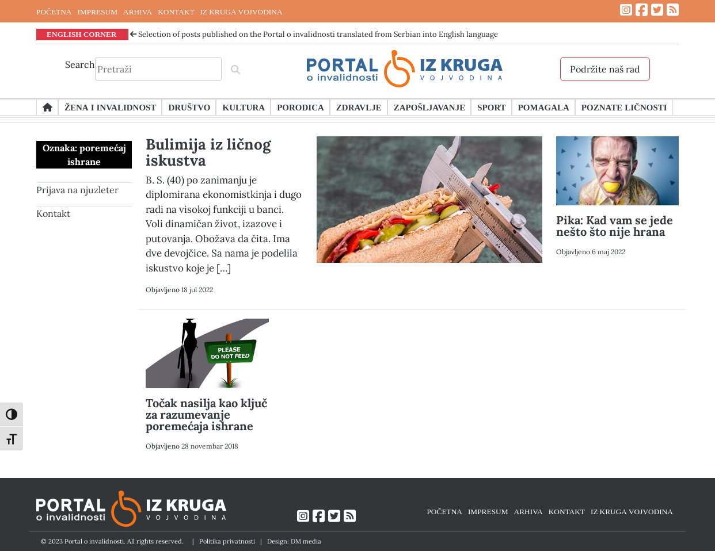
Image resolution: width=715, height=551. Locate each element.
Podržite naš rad (605, 69)
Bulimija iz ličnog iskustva (208, 152)
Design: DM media (294, 541)
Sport (491, 107)
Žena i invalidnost (110, 107)
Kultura (243, 107)
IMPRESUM (97, 11)
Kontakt (53, 213)
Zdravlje (359, 107)
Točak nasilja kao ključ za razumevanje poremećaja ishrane (206, 414)
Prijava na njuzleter (77, 190)
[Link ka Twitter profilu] (657, 10)
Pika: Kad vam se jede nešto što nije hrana (614, 226)
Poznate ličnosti (624, 107)
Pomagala (543, 107)
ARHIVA (137, 11)
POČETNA (53, 11)
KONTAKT (176, 11)
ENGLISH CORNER (82, 34)
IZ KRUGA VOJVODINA (241, 11)
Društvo (189, 107)
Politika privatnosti (227, 541)
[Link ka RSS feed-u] (673, 10)
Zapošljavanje (429, 107)
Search (80, 64)
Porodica (300, 107)
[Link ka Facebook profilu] (642, 10)
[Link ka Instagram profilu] (626, 10)
